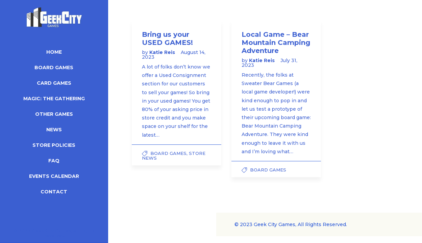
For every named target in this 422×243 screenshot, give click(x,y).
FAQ (53, 161)
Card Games (54, 83)
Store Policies (53, 145)
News (54, 130)
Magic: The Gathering (54, 99)
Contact (54, 192)
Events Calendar (54, 176)
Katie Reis (162, 52)
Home (54, 52)
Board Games (53, 67)
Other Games (54, 114)
